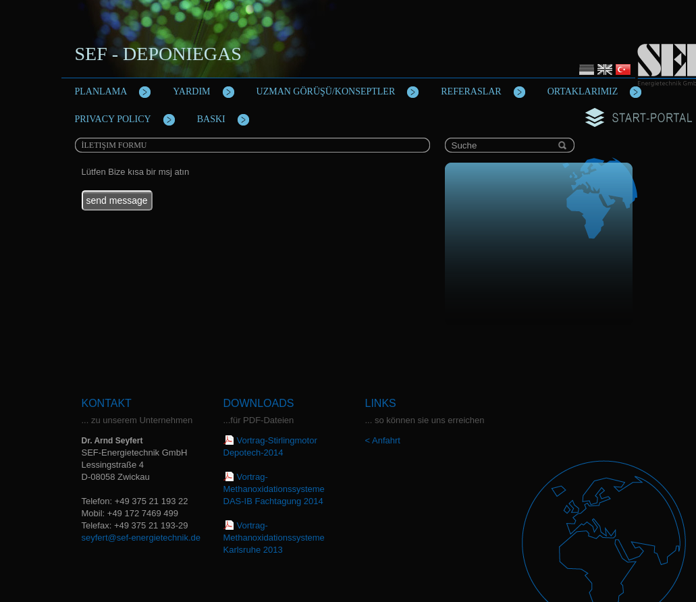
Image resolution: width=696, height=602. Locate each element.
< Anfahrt (382, 440)
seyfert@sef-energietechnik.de (141, 537)
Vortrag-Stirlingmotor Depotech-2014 (270, 446)
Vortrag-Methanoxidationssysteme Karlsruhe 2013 (274, 537)
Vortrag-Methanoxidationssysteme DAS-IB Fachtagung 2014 (274, 489)
